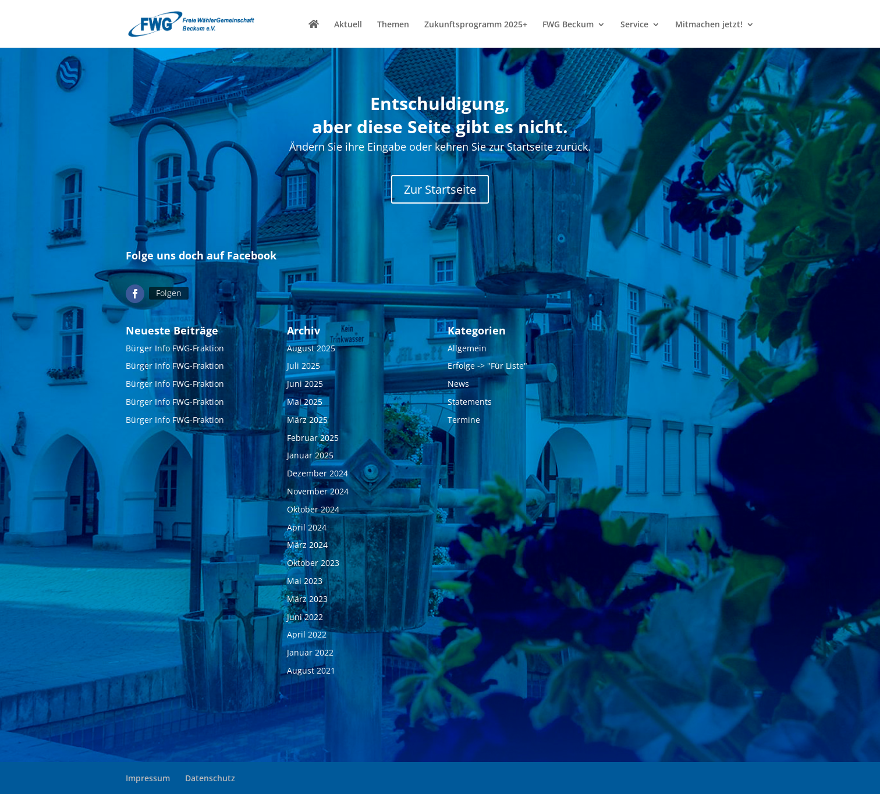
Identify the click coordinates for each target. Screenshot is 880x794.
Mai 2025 (304, 401)
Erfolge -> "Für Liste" (487, 366)
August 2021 (311, 670)
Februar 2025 (313, 437)
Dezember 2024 (317, 473)
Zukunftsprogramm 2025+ (475, 25)
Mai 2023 (304, 580)
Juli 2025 (303, 366)
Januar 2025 (310, 455)
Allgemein (467, 348)
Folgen (169, 292)
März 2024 (307, 545)
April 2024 (307, 527)
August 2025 (311, 348)
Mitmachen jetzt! (709, 25)
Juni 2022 (305, 616)
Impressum (148, 778)
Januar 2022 (310, 652)
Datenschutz (210, 778)
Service (634, 25)
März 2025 (307, 419)
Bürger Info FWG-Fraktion (175, 348)
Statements (470, 401)
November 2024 (318, 491)
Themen (393, 25)
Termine (464, 419)
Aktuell (348, 25)
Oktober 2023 (313, 563)
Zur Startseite (440, 189)
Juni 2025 (305, 384)
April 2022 (307, 634)
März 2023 (307, 598)
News (458, 384)
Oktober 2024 (313, 509)
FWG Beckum (568, 25)
